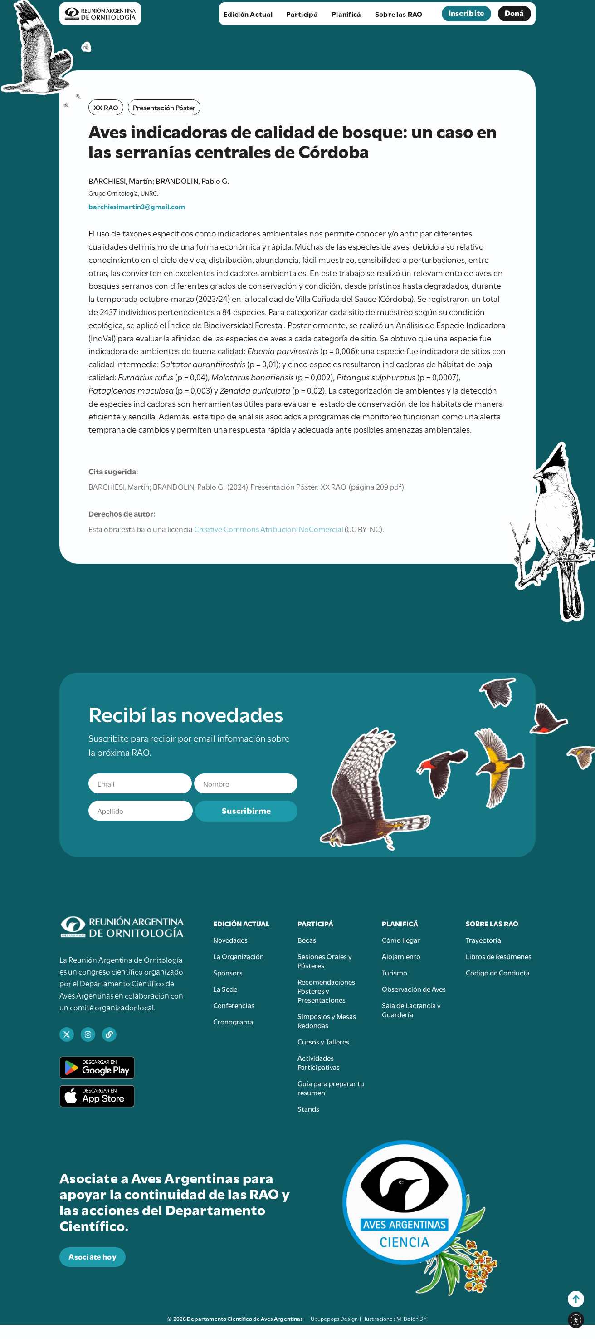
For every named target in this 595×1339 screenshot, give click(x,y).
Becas (307, 940)
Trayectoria (483, 940)
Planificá (349, 14)
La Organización (238, 956)
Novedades (230, 940)
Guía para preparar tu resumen (331, 1087)
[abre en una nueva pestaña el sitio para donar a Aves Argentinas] (92, 1257)
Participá (304, 14)
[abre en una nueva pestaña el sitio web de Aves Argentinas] (109, 1034)
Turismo (394, 972)
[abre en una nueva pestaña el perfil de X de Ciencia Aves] (66, 1034)
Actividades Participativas (319, 1062)
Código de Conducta (498, 972)
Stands (308, 1108)
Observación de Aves (414, 989)
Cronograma (233, 1021)
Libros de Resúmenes (499, 956)
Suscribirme (246, 810)
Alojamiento (401, 956)
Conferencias (233, 1005)
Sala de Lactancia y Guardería (411, 1009)
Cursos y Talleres (323, 1041)
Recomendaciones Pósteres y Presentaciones (326, 990)
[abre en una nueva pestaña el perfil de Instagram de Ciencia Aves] (88, 1034)
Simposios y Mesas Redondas (327, 1020)
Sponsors (228, 972)
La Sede (225, 989)
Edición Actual (250, 14)
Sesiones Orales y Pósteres (325, 960)
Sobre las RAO (401, 14)
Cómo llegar (401, 940)
